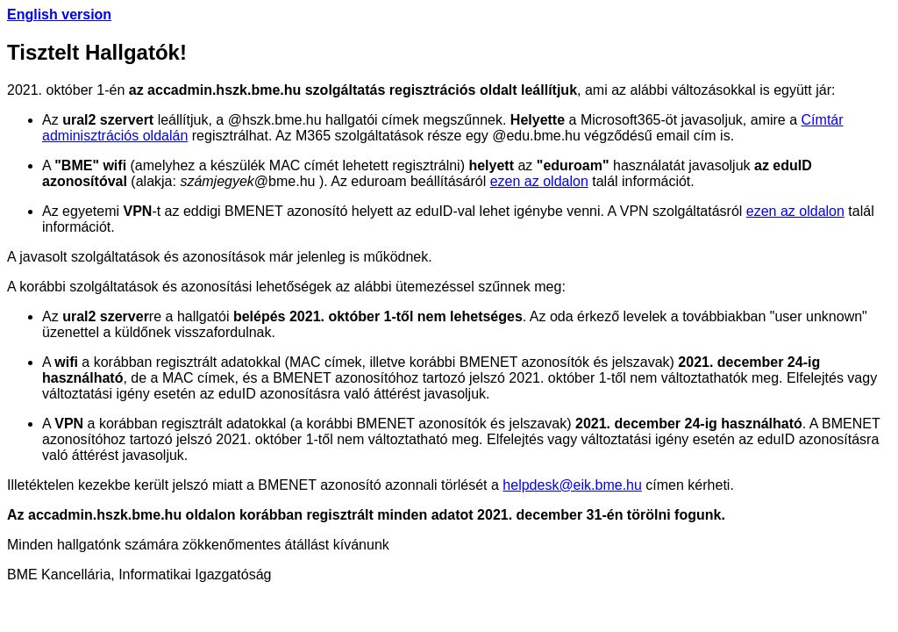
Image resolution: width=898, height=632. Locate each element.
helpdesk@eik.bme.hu (572, 485)
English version (59, 14)
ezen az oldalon (539, 181)
